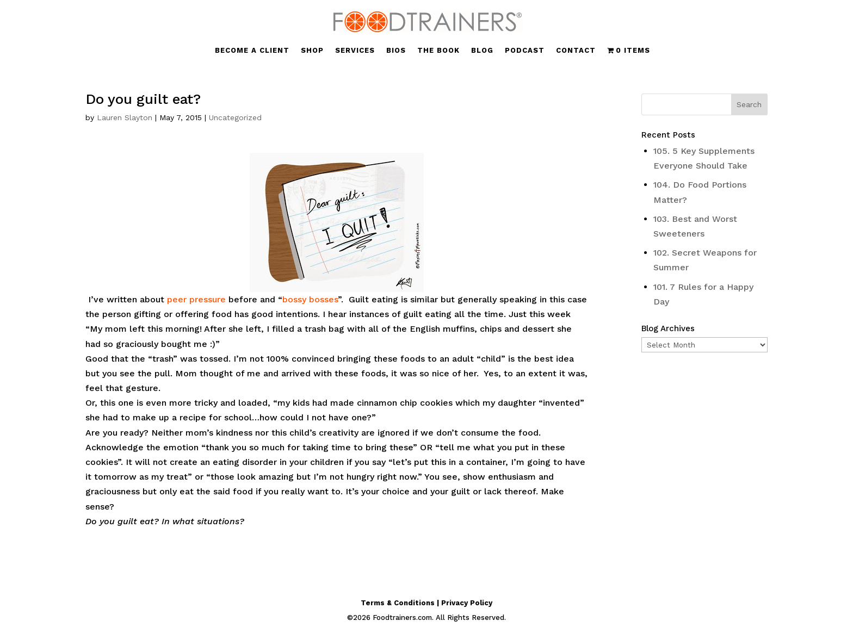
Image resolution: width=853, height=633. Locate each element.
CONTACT (576, 50)
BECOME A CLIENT (252, 50)
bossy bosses (310, 299)
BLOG (482, 50)
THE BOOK (438, 50)
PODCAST (525, 50)
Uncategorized (235, 117)
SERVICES (355, 50)
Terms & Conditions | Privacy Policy (426, 603)
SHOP (312, 50)
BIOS (396, 50)
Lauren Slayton (124, 117)
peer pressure (196, 299)
